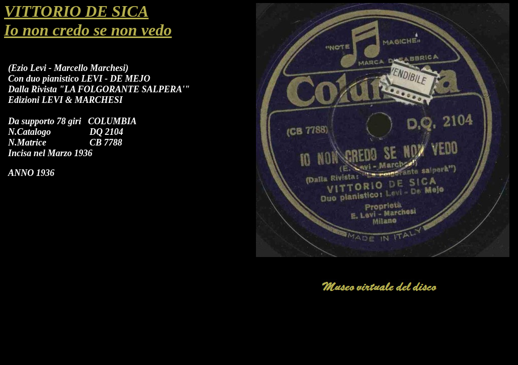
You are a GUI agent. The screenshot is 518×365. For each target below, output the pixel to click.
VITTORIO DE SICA (76, 11)
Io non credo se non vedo (88, 30)
